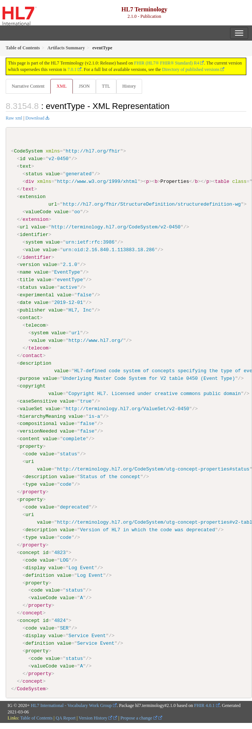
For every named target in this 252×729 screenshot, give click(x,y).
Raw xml (14, 118)
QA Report (65, 717)
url (53, 204)
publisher (32, 310)
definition (39, 575)
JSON (84, 86)
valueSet (31, 408)
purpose (30, 378)
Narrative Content (28, 86)
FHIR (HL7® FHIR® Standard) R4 (166, 63)
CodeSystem (28, 151)
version (30, 264)
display (35, 567)
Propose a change (139, 717)
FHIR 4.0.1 (204, 705)
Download (34, 118)
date (25, 302)
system (33, 241)
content (30, 438)
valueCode (38, 211)
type (31, 483)
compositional (38, 423)
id (22, 158)
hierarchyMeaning (43, 416)
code (31, 453)
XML (61, 86)
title (27, 279)
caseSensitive (38, 400)
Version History (96, 717)
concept (30, 552)
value (35, 158)
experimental (37, 294)
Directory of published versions (191, 69)
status (33, 173)
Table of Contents (36, 717)
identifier (34, 234)
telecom (35, 325)
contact (30, 317)
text (25, 166)
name (25, 272)
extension (32, 196)
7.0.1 (72, 69)
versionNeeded (38, 431)
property (31, 446)
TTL (106, 86)
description (35, 362)
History (129, 86)
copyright (32, 385)
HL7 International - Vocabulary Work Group (71, 705)
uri (29, 461)
